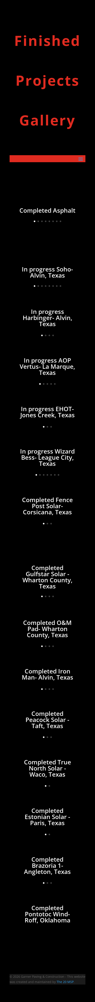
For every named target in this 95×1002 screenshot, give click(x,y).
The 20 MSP (65, 982)
